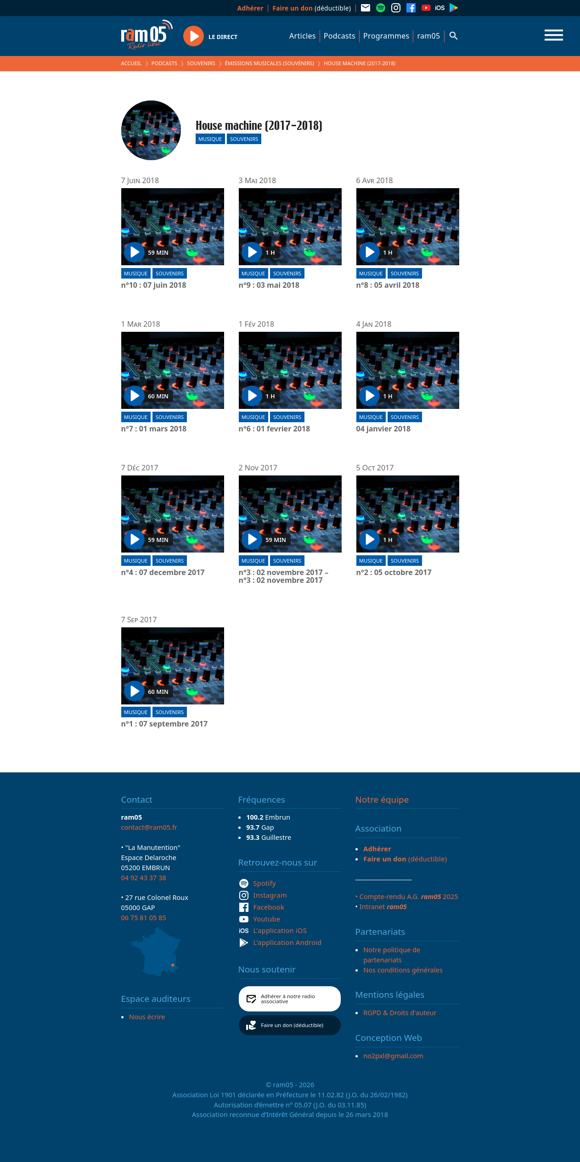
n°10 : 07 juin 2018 (153, 285)
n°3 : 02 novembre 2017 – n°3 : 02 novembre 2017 (283, 577)
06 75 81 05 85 (143, 917)
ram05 (428, 36)
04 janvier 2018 (383, 429)
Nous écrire (147, 1016)
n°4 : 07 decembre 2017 (163, 573)
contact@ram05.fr (149, 827)
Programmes (386, 36)
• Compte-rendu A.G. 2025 (406, 896)
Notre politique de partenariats (391, 954)
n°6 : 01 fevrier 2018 (274, 429)
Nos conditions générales (403, 969)
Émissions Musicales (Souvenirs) (269, 63)
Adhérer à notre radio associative (288, 999)
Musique (210, 138)
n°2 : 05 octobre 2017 (394, 573)
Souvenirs (201, 63)
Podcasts (339, 36)
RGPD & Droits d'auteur (399, 1012)
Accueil (131, 63)
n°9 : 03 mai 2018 (269, 285)
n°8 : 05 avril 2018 (388, 285)
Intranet (383, 906)
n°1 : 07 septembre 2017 (164, 724)
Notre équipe (382, 799)
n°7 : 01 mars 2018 (154, 429)
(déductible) (311, 8)
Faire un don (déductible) (292, 1025)
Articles (302, 36)
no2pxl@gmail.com (393, 1055)
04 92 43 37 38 (143, 877)
